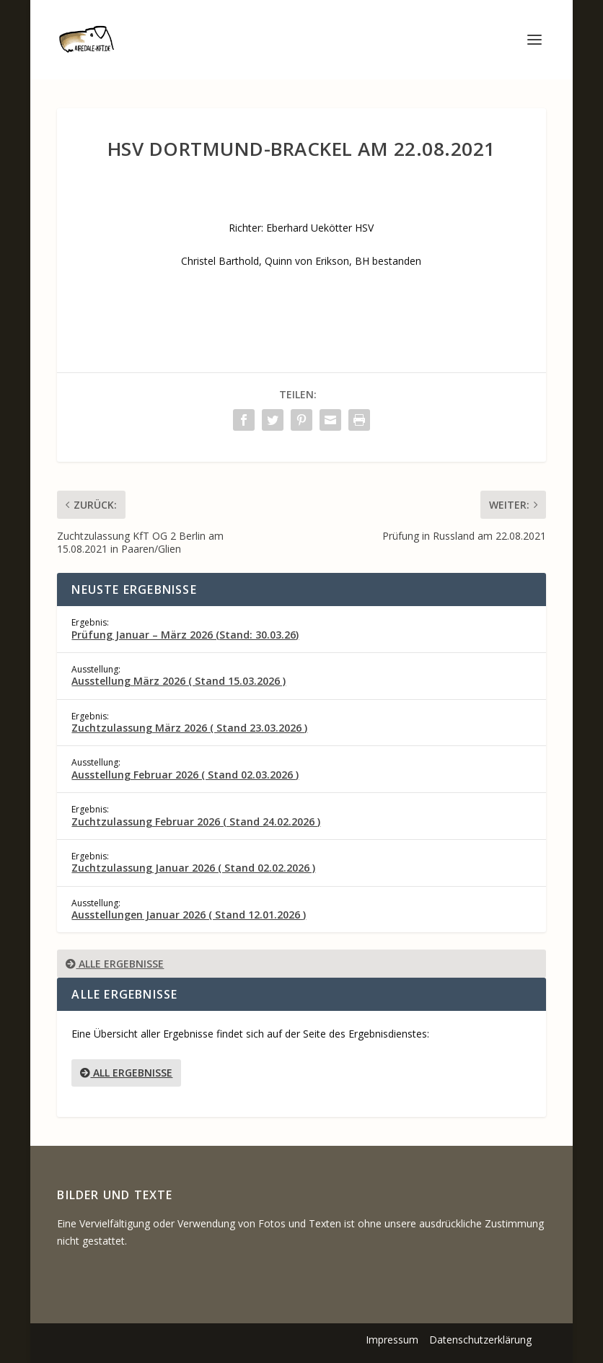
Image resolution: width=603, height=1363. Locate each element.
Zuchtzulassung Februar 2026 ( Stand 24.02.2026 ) (195, 821)
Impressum (392, 1339)
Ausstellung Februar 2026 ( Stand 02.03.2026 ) (185, 774)
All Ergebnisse (126, 1072)
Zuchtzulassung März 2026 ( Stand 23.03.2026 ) (189, 728)
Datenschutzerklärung (480, 1339)
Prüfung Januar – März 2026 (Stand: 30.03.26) (185, 634)
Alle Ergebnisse (115, 963)
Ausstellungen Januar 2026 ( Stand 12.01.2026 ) (188, 914)
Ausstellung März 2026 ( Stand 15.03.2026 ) (178, 681)
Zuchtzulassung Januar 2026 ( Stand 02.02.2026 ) (193, 868)
